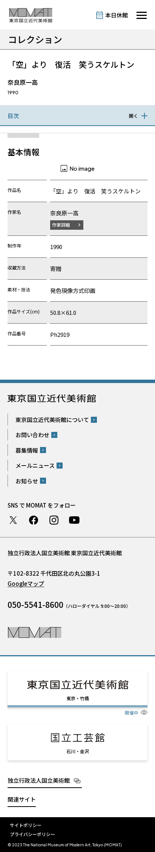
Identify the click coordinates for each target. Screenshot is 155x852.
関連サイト (22, 799)
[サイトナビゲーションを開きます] (142, 15)
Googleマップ (26, 583)
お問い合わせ (32, 435)
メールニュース (35, 465)
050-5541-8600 (35, 604)
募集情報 (26, 450)
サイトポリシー (25, 825)
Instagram (54, 520)
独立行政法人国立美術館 (39, 780)
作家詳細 (61, 224)
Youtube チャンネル (74, 520)
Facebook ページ (33, 520)
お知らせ (26, 481)
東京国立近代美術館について (52, 420)
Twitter (13, 520)
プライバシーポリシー (32, 834)
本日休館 (116, 15)
